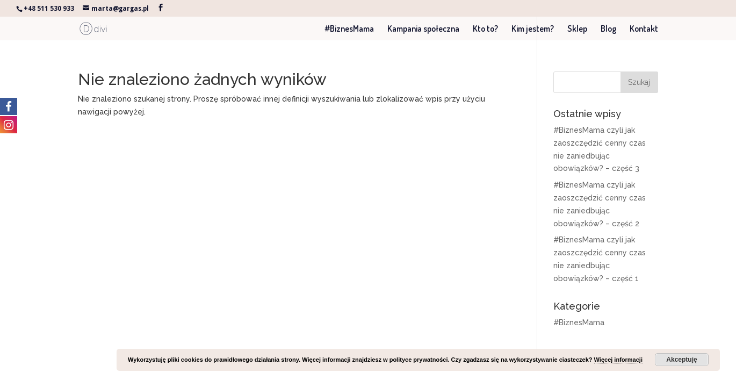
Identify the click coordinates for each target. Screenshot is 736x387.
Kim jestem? (532, 29)
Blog (608, 29)
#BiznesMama (349, 29)
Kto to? (485, 29)
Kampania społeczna (423, 29)
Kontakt (644, 29)
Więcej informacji (618, 359)
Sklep (577, 29)
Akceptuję (681, 359)
